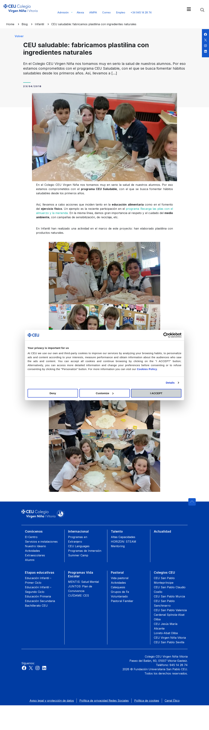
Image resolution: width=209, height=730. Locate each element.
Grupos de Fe (120, 592)
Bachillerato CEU (36, 605)
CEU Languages (78, 546)
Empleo (120, 12)
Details (170, 382)
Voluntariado (119, 596)
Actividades (118, 582)
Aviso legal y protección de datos (52, 700)
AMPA (93, 12)
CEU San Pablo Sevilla (169, 642)
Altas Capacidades (123, 537)
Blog (25, 24)
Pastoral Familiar (122, 601)
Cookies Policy (147, 369)
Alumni (29, 560)
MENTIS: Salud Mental (83, 582)
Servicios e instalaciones (41, 541)
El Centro (31, 537)
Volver (19, 36)
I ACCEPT (156, 393)
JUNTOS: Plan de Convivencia (80, 589)
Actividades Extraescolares (35, 553)
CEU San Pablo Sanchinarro (164, 603)
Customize (105, 393)
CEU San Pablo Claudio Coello (169, 589)
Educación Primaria (38, 596)
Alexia (80, 12)
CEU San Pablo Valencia (170, 610)
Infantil (39, 24)
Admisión (63, 12)
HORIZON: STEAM (123, 541)
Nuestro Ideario (35, 546)
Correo (106, 12)
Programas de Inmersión (84, 550)
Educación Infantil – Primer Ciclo (38, 580)
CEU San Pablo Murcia (169, 596)
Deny (53, 393)
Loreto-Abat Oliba (166, 633)
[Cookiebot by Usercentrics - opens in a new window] (165, 335)
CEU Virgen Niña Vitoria (170, 637)
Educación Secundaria (40, 601)
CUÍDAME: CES (78, 595)
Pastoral (117, 572)
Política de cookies (146, 700)
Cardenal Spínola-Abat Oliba (169, 617)
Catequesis (118, 587)
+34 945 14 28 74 (141, 12)
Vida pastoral (119, 578)
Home (10, 24)
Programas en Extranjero (77, 539)
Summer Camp (78, 555)
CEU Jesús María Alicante (165, 626)
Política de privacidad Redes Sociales (104, 700)
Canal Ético (172, 700)
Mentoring (118, 546)
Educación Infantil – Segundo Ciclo (38, 589)
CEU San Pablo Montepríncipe (164, 580)
